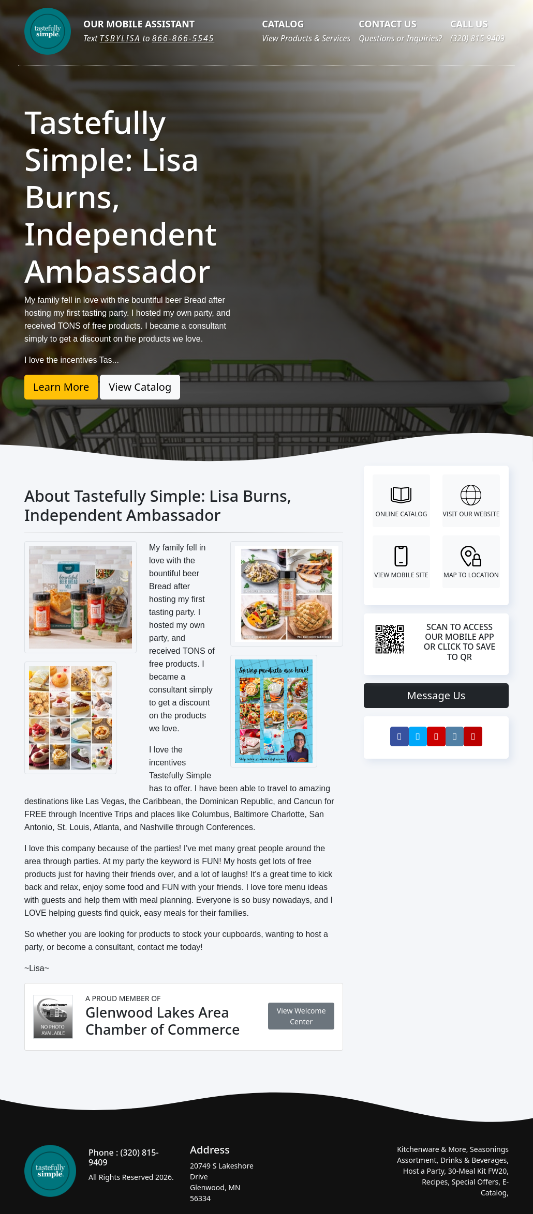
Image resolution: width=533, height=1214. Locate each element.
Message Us (436, 695)
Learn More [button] (61, 387)
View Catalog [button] (140, 387)
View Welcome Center (301, 1016)
